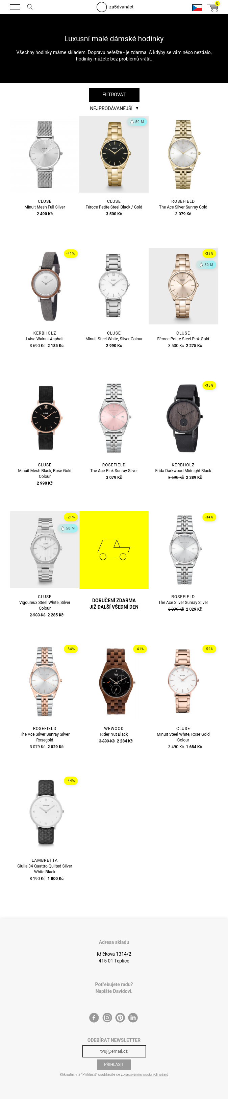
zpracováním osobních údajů (144, 1074)
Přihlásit (114, 1064)
